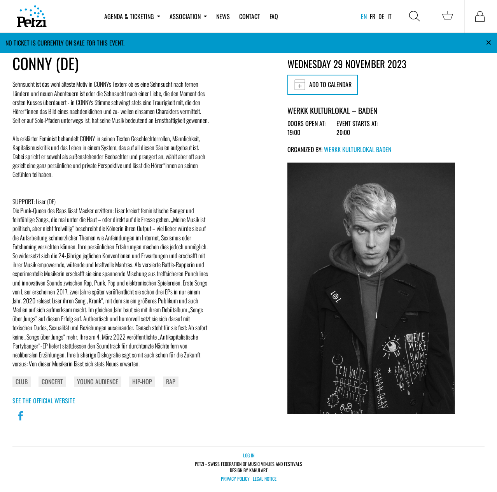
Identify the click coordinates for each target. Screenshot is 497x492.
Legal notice (264, 479)
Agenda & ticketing (132, 16)
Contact (249, 16)
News (223, 16)
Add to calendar (323, 85)
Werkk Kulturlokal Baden (357, 149)
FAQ (274, 16)
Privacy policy (235, 479)
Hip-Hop (142, 381)
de (381, 16)
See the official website (43, 400)
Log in (248, 455)
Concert (52, 381)
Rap (170, 381)
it (389, 16)
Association (188, 16)
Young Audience (97, 381)
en (364, 16)
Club (22, 381)
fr (372, 16)
